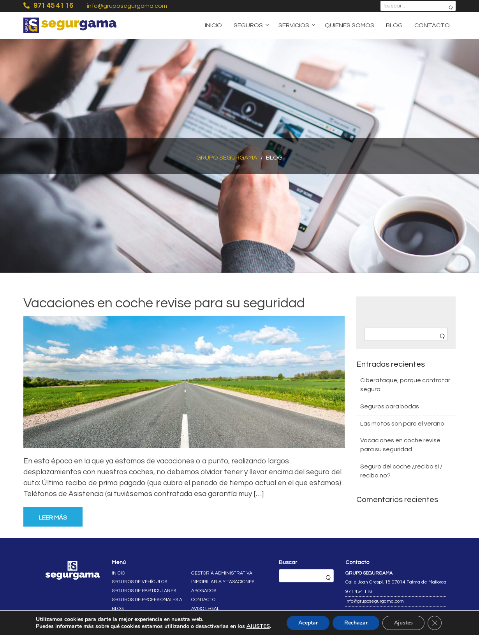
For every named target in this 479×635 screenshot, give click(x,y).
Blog (394, 25)
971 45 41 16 (48, 5)
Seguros (248, 25)
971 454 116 (358, 591)
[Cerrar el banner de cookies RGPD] (435, 623)
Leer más (53, 517)
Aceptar (308, 622)
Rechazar (356, 622)
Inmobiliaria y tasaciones (222, 581)
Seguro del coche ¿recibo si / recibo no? (401, 471)
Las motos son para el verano (402, 423)
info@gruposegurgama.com (127, 6)
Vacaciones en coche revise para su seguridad (164, 303)
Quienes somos (349, 25)
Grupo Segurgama (226, 157)
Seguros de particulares (144, 590)
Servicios (293, 25)
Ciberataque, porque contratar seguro (405, 384)
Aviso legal (205, 608)
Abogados (203, 590)
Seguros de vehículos (139, 581)
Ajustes (403, 622)
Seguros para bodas (389, 406)
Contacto (432, 25)
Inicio (213, 25)
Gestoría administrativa (221, 573)
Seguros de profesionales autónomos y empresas (150, 599)
